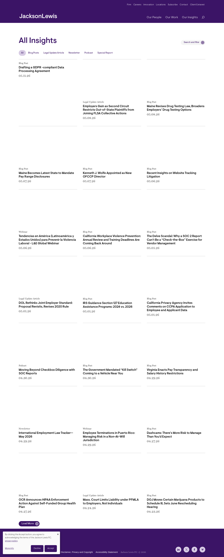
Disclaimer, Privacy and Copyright (77, 552)
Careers (137, 5)
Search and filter (191, 42)
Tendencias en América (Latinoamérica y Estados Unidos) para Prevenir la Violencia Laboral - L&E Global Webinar (47, 240)
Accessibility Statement (107, 552)
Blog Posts (33, 53)
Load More (28, 523)
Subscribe (173, 5)
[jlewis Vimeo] (202, 549)
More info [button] (9, 548)
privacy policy (11, 541)
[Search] (202, 17)
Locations (161, 5)
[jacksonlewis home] (38, 15)
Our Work (171, 17)
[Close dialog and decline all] (58, 533)
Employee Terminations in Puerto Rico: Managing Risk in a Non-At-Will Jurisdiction (109, 437)
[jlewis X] (186, 549)
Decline (37, 548)
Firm (129, 5)
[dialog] (31, 543)
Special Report (105, 53)
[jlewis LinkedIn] (178, 549)
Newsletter (74, 53)
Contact (184, 5)
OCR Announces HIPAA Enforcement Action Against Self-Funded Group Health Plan (47, 503)
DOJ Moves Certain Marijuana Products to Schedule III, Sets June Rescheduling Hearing (175, 503)
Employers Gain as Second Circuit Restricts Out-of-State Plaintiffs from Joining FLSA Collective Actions (108, 110)
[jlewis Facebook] (194, 549)
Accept (50, 548)
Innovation (148, 5)
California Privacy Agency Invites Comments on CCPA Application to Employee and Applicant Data (171, 307)
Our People (154, 17)
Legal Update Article (53, 53)
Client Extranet (197, 5)
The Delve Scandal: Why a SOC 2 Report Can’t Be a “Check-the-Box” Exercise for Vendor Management (174, 240)
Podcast (88, 53)
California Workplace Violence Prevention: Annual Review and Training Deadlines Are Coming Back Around (112, 240)
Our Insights (190, 17)
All (22, 53)
